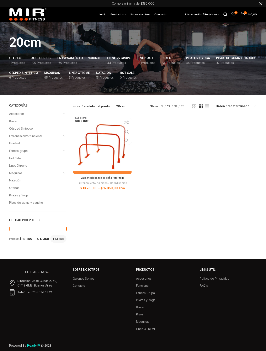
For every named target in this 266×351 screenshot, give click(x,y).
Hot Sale (15, 162)
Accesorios (17, 118)
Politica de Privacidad (214, 282)
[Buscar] (225, 16)
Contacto (79, 289)
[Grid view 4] (207, 111)
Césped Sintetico (21, 133)
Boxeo (13, 125)
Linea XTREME (146, 333)
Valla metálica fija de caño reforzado (102, 182)
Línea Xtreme (18, 170)
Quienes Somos (83, 282)
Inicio (77, 110)
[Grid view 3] (201, 111)
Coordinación (119, 187)
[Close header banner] (261, 3)
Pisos (139, 318)
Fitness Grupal (145, 297)
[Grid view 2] (194, 111)
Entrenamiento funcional (25, 140)
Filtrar (58, 242)
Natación (15, 184)
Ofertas (14, 192)
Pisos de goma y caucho (26, 206)
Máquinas (15, 177)
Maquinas (142, 325)
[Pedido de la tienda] (236, 111)
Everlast (14, 147)
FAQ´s (204, 289)
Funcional (142, 289)
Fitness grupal (18, 155)
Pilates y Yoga (18, 199)
